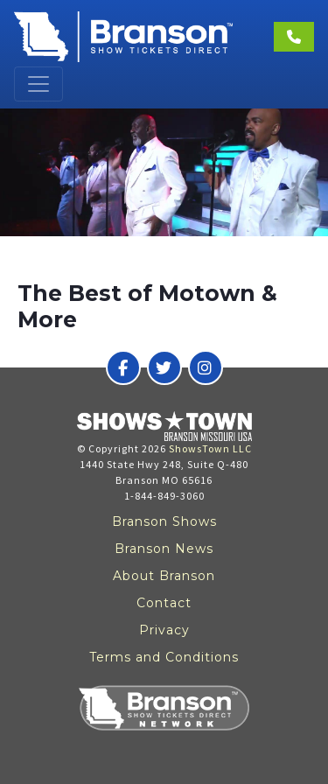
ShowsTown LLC (210, 448)
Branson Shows (164, 521)
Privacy (164, 630)
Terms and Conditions (164, 657)
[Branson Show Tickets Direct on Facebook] (123, 367)
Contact (164, 603)
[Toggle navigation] (38, 84)
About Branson (164, 576)
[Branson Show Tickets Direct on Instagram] (205, 367)
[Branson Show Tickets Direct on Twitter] (164, 367)
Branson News (164, 548)
